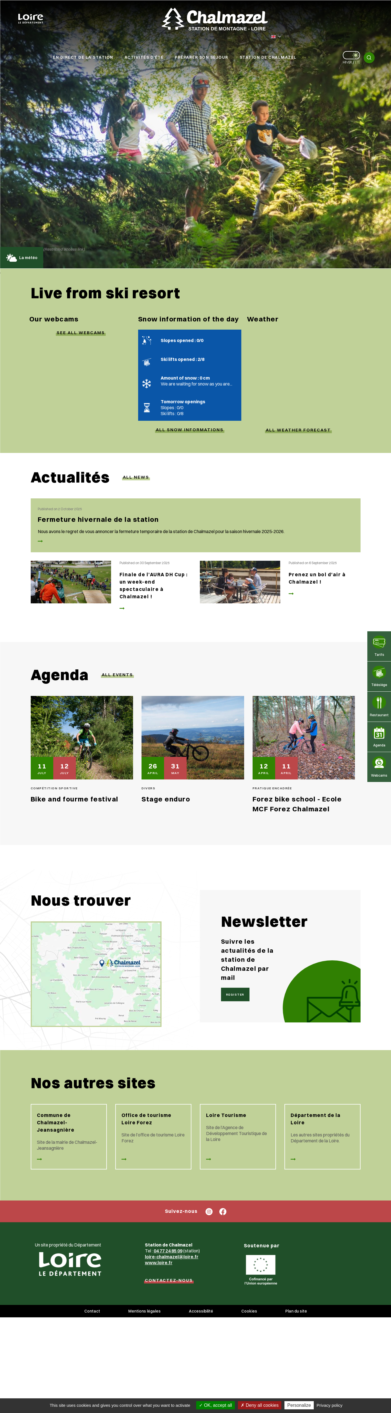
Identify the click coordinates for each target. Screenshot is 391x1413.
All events (117, 674)
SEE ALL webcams (81, 332)
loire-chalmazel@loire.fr (171, 1256)
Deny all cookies (260, 1405)
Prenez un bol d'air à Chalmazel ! (317, 578)
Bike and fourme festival (74, 799)
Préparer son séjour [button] (201, 57)
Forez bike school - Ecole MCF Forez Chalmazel (297, 804)
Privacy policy (330, 1405)
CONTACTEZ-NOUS (169, 1280)
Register (235, 994)
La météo (21, 257)
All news (136, 477)
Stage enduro (166, 799)
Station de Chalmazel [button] (268, 57)
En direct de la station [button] (83, 57)
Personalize (299, 1405)
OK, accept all (215, 1405)
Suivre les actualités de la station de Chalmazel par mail (247, 959)
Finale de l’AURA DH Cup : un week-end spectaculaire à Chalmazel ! (154, 585)
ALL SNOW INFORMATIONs (190, 429)
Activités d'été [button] (144, 57)
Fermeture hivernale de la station (98, 519)
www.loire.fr (159, 1262)
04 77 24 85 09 (168, 1251)
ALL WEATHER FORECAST (298, 430)
